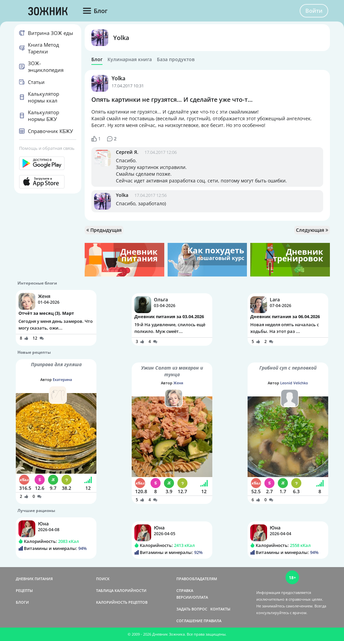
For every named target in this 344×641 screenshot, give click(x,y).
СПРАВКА (184, 590)
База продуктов (176, 59)
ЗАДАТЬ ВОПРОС (191, 608)
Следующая (312, 230)
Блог (96, 59)
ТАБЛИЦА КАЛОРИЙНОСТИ (121, 590)
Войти (313, 10)
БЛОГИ (22, 602)
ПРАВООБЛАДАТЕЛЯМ (196, 578)
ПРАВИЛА (212, 620)
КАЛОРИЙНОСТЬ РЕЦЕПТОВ (121, 602)
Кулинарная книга (130, 59)
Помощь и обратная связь (47, 148)
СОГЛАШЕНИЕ (189, 620)
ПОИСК (103, 578)
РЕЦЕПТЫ (24, 590)
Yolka (121, 38)
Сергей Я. (127, 152)
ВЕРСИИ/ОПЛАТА (192, 597)
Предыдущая (104, 230)
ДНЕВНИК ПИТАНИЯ (34, 578)
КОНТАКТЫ (220, 608)
